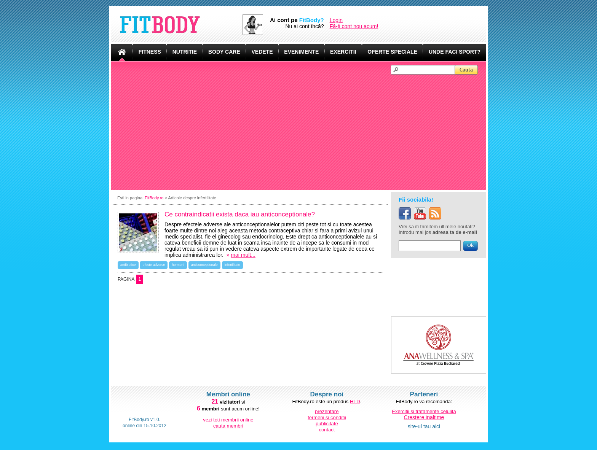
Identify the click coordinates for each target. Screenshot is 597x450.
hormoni (178, 265)
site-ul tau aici (424, 426)
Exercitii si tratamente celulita (424, 411)
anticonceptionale (204, 265)
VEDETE (262, 52)
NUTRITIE (184, 52)
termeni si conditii (327, 417)
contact (327, 430)
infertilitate (232, 265)
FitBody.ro (154, 198)
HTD (355, 401)
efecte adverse (153, 265)
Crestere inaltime (424, 417)
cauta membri (228, 426)
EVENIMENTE (301, 52)
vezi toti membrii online (228, 420)
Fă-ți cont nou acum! (354, 26)
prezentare (326, 411)
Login (336, 20)
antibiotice (128, 265)
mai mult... (243, 255)
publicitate (327, 423)
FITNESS (150, 52)
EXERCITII (343, 52)
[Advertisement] (302, 131)
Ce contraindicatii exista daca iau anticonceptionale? (239, 214)
